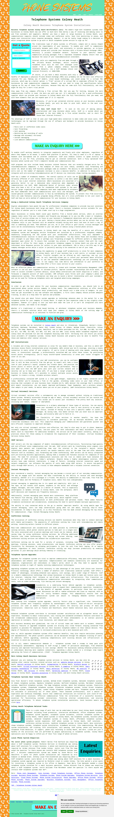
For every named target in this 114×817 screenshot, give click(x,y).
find (17, 681)
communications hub (67, 161)
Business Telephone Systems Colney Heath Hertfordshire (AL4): (37, 30)
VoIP (78, 103)
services (85, 673)
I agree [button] (63, 811)
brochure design (80, 664)
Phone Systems (24, 782)
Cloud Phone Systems (29, 777)
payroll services (24, 664)
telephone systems (90, 30)
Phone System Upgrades (65, 775)
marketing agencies (60, 671)
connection (67, 119)
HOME (74, 14)
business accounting (40, 673)
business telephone (72, 208)
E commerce (65, 666)
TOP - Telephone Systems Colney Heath (26, 785)
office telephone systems (91, 712)
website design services (71, 662)
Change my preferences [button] (81, 811)
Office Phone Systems (83, 773)
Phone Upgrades (70, 777)
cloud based (54, 79)
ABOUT (85, 14)
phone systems (59, 44)
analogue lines (71, 65)
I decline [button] (70, 811)
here (18, 702)
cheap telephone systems (21, 725)
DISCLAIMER (98, 14)
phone (67, 734)
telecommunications (58, 444)
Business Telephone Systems (58, 780)
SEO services (29, 671)
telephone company (80, 55)
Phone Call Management (26, 773)
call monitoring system (64, 746)
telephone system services (48, 660)
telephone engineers (90, 331)
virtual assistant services (34, 666)
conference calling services (40, 520)
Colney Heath (50, 325)
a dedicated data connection (47, 183)
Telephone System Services (87, 775)
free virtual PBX (54, 91)
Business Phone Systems (28, 775)
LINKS (79, 14)
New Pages (18, 801)
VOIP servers (75, 453)
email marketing (52, 669)
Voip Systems (43, 773)
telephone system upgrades (37, 714)
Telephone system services (92, 689)
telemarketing (52, 664)
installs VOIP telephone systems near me (28, 770)
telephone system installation (55, 700)
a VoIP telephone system (27, 744)
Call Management (79, 780)
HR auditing (82, 669)
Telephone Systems (47, 775)
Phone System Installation (51, 777)
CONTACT (91, 14)
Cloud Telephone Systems (61, 773)
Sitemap (12, 801)
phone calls (71, 111)
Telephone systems (18, 325)
